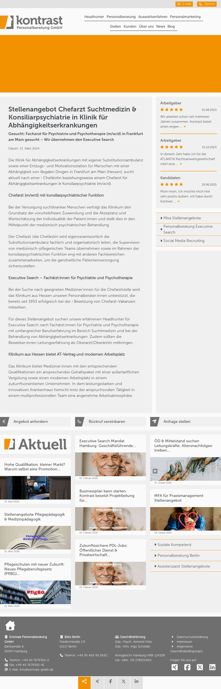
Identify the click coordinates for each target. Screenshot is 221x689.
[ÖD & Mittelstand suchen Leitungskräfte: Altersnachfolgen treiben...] (185, 460)
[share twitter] (123, 683)
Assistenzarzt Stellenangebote (180, 566)
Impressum (181, 642)
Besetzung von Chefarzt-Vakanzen (104, 301)
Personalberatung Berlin (175, 555)
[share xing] (97, 683)
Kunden (130, 26)
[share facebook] (110, 683)
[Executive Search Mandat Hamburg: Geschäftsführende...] (110, 458)
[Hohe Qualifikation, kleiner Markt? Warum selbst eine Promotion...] (35, 481)
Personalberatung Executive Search (184, 229)
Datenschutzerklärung (189, 637)
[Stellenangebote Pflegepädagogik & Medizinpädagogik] (35, 531)
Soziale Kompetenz (170, 544)
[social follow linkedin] (212, 667)
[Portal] (31, 23)
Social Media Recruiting (180, 240)
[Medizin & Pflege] (182, 79)
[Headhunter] (186, 48)
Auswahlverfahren (152, 17)
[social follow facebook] (187, 667)
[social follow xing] (174, 667)
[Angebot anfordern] (35, 421)
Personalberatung (121, 17)
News (160, 26)
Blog (171, 26)
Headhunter (94, 17)
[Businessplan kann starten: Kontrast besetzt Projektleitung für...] (110, 510)
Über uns (146, 26)
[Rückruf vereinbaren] (110, 421)
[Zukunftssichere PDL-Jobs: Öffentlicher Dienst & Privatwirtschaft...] (110, 564)
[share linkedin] (136, 683)
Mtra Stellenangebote (178, 218)
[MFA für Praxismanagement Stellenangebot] (185, 512)
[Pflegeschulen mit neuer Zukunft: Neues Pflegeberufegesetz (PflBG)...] (35, 583)
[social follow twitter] (200, 667)
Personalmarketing (185, 17)
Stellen (115, 26)
